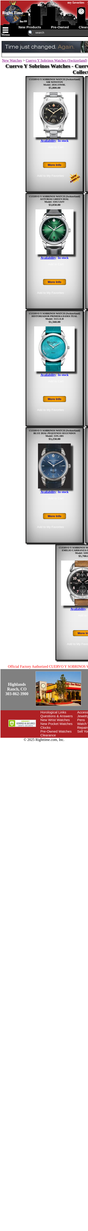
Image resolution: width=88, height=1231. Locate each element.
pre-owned (60, 27)
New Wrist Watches (55, 720)
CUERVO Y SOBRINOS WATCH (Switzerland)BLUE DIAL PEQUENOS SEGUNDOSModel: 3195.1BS (54, 433)
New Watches (12, 60)
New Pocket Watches (56, 724)
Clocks (45, 727)
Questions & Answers (56, 716)
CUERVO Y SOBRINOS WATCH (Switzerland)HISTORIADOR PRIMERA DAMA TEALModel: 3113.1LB (54, 316)
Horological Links (53, 712)
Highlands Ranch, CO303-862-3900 (17, 689)
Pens (81, 720)
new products (30, 27)
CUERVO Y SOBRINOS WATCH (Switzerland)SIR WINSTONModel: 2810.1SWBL (54, 82)
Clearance (48, 735)
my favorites (75, 2)
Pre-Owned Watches (56, 731)
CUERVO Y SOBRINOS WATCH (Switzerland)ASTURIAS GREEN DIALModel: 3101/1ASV (54, 199)
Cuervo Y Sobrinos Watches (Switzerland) (56, 60)
